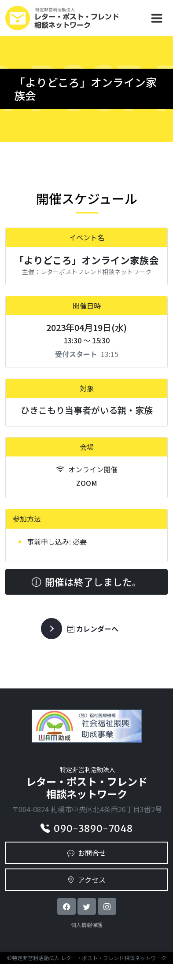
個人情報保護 (87, 924)
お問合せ (86, 852)
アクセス (86, 879)
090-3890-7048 (86, 829)
